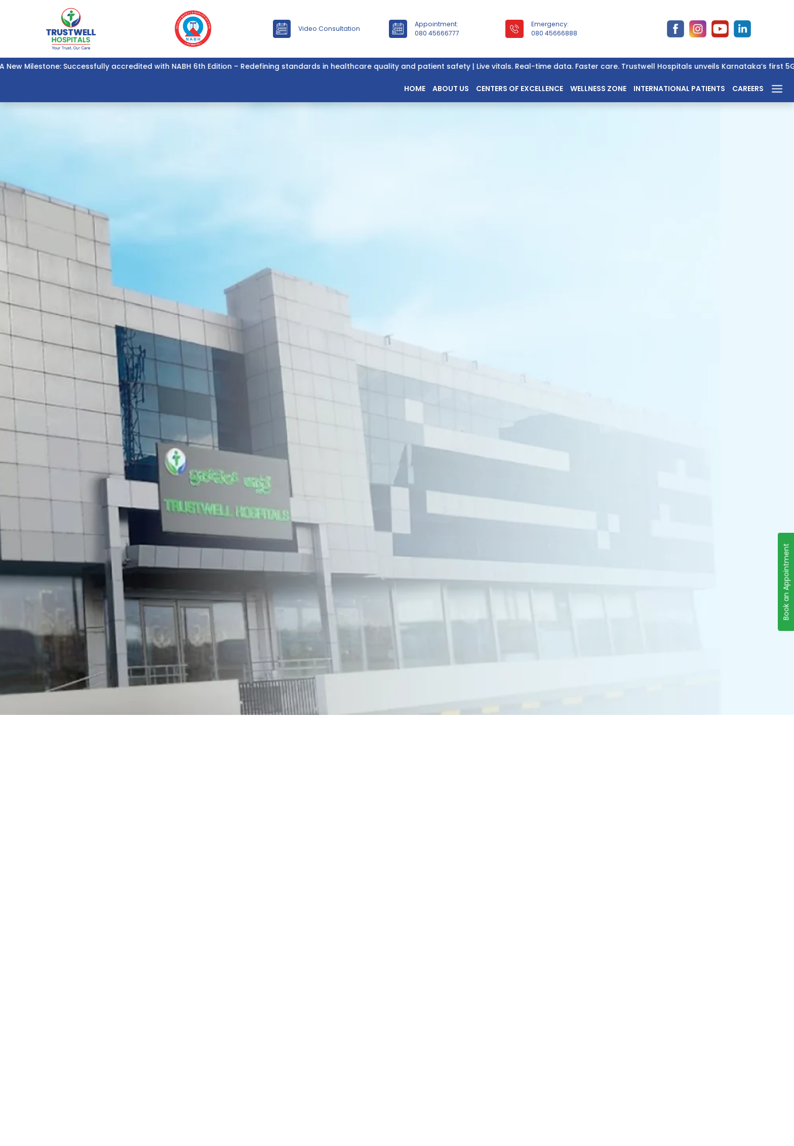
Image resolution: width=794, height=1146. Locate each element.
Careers (748, 88)
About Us (450, 88)
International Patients (679, 88)
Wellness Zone (598, 88)
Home (414, 88)
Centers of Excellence (519, 88)
